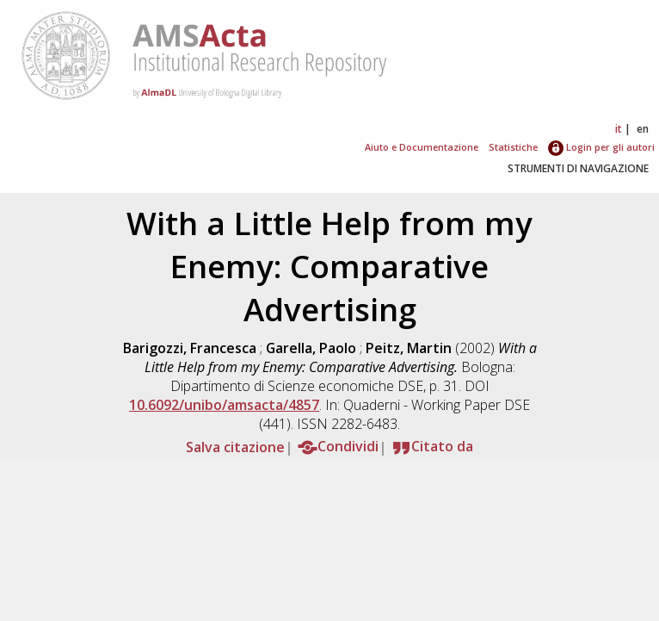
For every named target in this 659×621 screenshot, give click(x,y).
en (643, 128)
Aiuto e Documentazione (421, 146)
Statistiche (513, 146)
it (618, 128)
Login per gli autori (601, 146)
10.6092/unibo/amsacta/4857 (224, 404)
